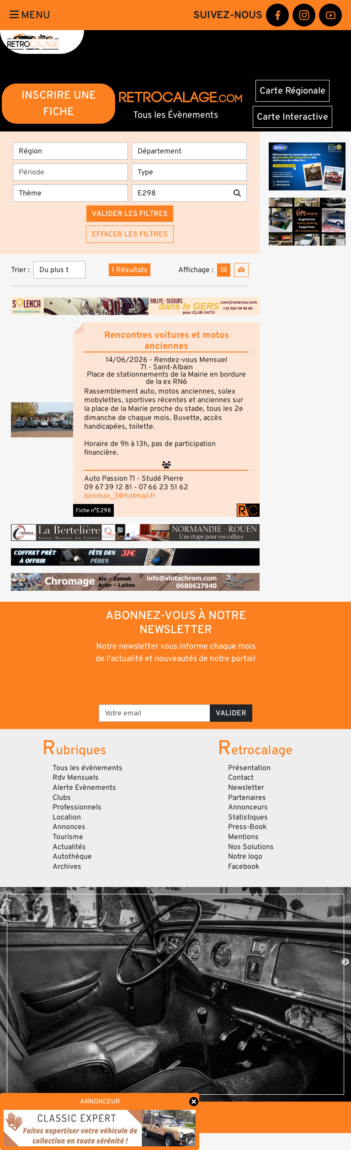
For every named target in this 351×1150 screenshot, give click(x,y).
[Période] (70, 172)
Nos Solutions (251, 847)
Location (67, 817)
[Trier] (59, 269)
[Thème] (70, 193)
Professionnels (77, 807)
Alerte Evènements (84, 787)
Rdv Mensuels (76, 777)
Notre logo (245, 856)
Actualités (69, 847)
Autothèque (72, 856)
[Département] (189, 151)
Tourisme (68, 837)
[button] (42, 419)
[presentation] (176, 683)
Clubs (62, 798)
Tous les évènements (87, 768)
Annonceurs (248, 807)
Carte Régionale (292, 90)
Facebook (244, 866)
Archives (67, 866)
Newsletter (246, 787)
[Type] (189, 172)
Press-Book (247, 827)
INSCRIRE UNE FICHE (58, 103)
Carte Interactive (292, 116)
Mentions (243, 837)
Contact (241, 777)
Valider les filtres (130, 214)
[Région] (70, 151)
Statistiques (248, 817)
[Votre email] (154, 713)
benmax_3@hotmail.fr (119, 496)
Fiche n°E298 (93, 510)
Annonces (69, 827)
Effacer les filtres (130, 234)
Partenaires (247, 798)
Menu (30, 15)
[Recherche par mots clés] (180, 193)
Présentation (249, 768)
